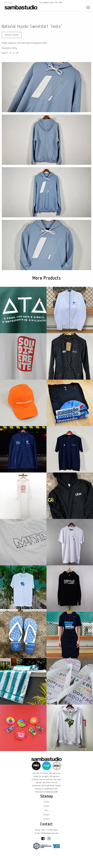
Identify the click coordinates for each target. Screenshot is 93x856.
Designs (46, 815)
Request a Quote (11, 35)
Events (46, 806)
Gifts (46, 810)
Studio (46, 802)
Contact (46, 819)
